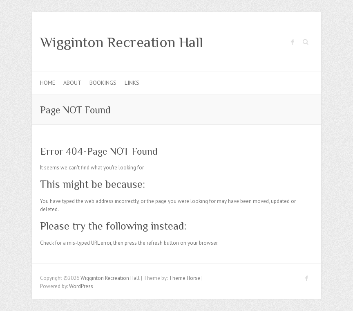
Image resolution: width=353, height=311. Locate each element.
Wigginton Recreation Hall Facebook (292, 42)
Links (132, 82)
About (72, 82)
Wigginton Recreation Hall (121, 42)
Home (47, 82)
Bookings (102, 82)
